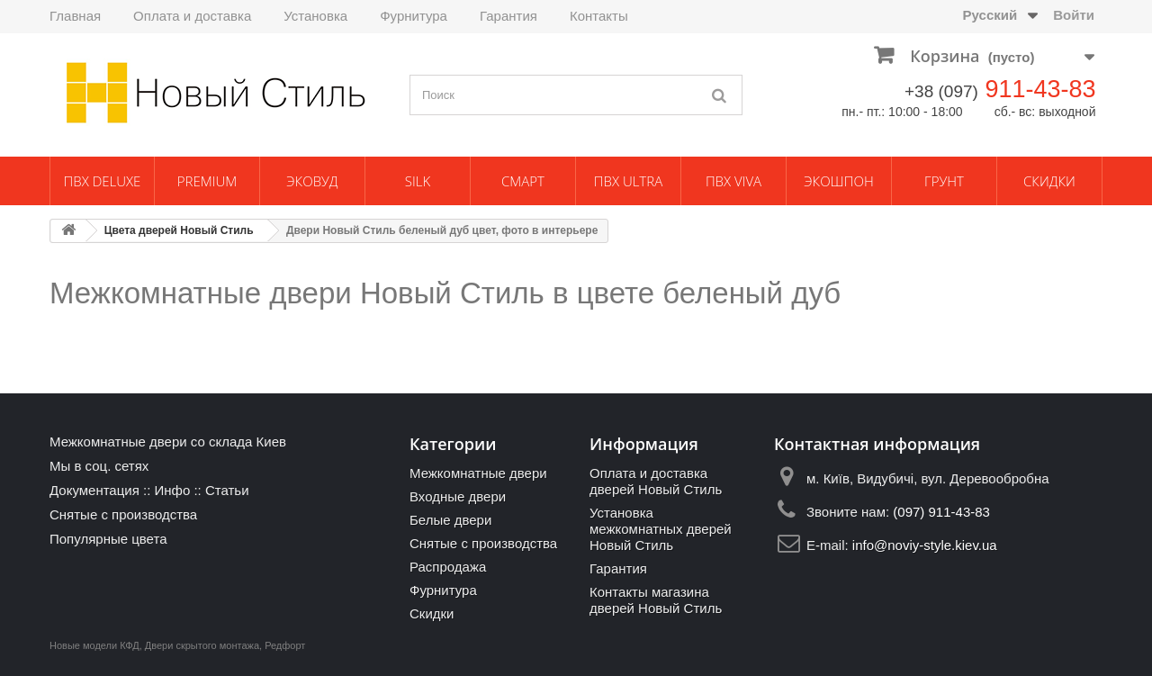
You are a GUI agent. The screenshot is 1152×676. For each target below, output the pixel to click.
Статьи (227, 490)
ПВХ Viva (733, 181)
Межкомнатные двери (478, 473)
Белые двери (450, 519)
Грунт (944, 181)
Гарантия (508, 15)
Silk (417, 181)
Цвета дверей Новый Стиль (179, 230)
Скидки (1049, 181)
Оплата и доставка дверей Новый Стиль (656, 481)
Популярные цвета (108, 538)
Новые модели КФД (95, 645)
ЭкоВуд (312, 181)
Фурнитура (413, 15)
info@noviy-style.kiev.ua (924, 545)
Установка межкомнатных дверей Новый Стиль (661, 529)
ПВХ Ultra (628, 181)
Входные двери (458, 496)
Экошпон (838, 181)
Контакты (599, 15)
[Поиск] (720, 95)
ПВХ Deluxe (102, 181)
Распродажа (448, 566)
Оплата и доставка (192, 15)
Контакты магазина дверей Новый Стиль (656, 600)
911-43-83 (1040, 89)
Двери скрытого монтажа (202, 645)
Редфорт (285, 645)
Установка (315, 15)
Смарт (522, 181)
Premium (207, 181)
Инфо (172, 490)
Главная (75, 15)
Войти (1073, 15)
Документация (95, 490)
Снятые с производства (123, 514)
